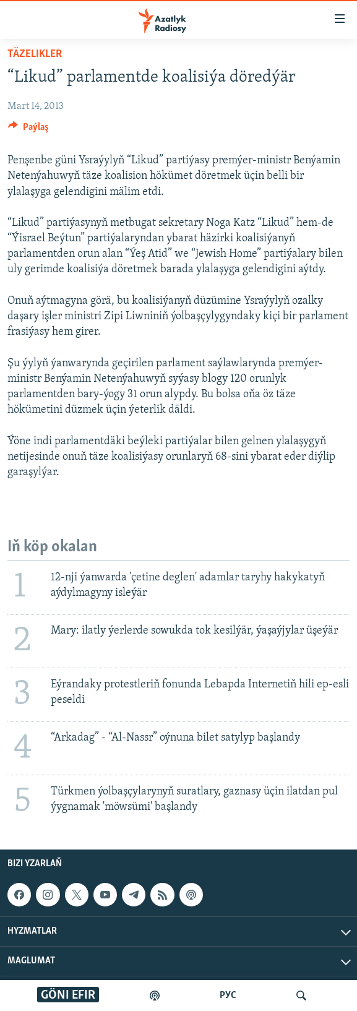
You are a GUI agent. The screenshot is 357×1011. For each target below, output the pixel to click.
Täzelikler (34, 54)
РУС (228, 995)
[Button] (28, 130)
